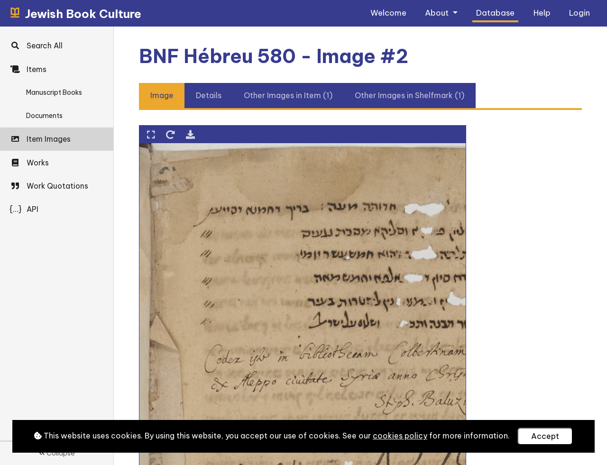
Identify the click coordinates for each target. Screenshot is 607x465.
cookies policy (400, 435)
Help (542, 13)
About (438, 13)
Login (579, 13)
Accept (545, 436)
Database (495, 13)
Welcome (388, 13)
